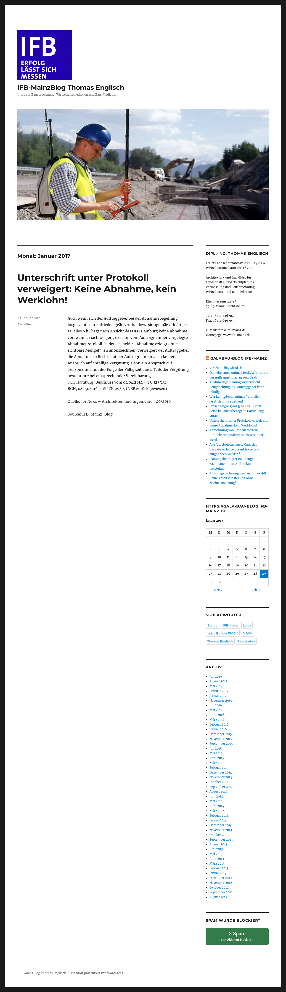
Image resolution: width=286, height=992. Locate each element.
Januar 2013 (217, 873)
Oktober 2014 (219, 782)
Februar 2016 (219, 724)
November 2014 (220, 777)
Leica (247, 625)
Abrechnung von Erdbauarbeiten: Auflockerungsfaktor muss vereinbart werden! (237, 435)
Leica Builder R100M (222, 633)
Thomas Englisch (220, 641)
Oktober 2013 (218, 835)
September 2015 (221, 744)
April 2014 (216, 806)
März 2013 (216, 864)
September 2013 (221, 840)
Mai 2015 (215, 753)
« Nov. (218, 590)
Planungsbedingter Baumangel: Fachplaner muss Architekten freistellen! (232, 464)
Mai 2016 (216, 710)
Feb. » (256, 590)
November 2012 (220, 883)
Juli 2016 (215, 705)
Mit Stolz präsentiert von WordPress (96, 972)
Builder (213, 625)
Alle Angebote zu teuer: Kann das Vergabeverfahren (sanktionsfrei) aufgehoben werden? (234, 449)
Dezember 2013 (220, 825)
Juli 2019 (215, 677)
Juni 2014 (216, 796)
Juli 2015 (215, 748)
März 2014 (217, 811)
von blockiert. (237, 935)
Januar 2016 (218, 729)
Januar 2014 (218, 820)
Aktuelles (24, 324)
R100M (248, 633)
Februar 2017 (218, 691)
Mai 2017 (215, 686)
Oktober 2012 (219, 887)
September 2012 (221, 892)
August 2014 (218, 792)
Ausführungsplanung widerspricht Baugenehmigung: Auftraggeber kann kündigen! (237, 387)
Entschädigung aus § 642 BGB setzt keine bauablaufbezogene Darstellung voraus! (236, 411)
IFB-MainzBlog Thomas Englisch (70, 87)
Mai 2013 (215, 854)
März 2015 (217, 763)
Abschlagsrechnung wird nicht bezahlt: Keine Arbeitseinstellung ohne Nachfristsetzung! (238, 478)
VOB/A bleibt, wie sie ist (226, 368)
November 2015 (220, 739)
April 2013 (216, 859)
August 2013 (218, 844)
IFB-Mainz (230, 625)
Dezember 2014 (220, 772)
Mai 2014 (215, 801)
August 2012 (218, 897)
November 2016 (220, 701)
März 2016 (217, 720)
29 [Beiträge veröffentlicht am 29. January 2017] (264, 574)
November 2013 (220, 830)
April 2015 (216, 758)
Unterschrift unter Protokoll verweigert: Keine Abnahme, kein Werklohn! (96, 288)
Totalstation (246, 641)
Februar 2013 (218, 868)
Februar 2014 (218, 816)
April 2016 (216, 715)
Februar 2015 (218, 768)
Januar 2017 (218, 696)
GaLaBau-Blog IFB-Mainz (238, 358)
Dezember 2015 (220, 734)
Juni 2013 (216, 849)
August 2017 (218, 681)
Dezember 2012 (220, 878)
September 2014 (221, 787)
